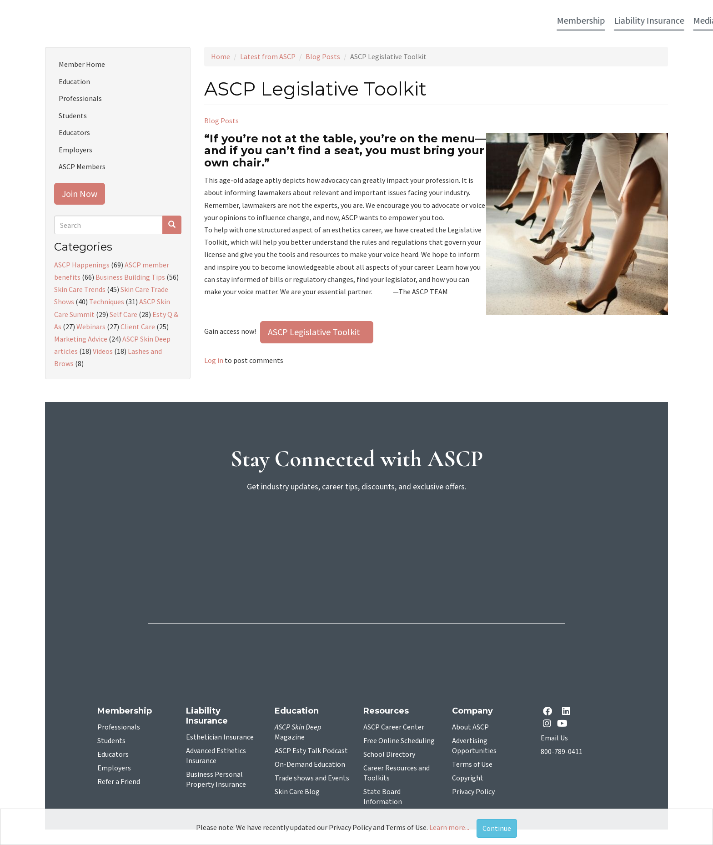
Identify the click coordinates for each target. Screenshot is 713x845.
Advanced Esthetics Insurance (216, 756)
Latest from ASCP (268, 56)
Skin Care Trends (79, 289)
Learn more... (449, 827)
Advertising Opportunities (474, 746)
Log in (213, 360)
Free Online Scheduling (399, 741)
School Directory (389, 754)
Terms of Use (472, 764)
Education (74, 81)
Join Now (79, 193)
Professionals (80, 98)
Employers (75, 149)
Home (220, 56)
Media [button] (289, 21)
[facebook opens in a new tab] (549, 712)
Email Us (554, 738)
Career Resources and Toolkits (396, 773)
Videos (103, 351)
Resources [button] (477, 21)
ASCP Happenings (82, 264)
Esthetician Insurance (220, 737)
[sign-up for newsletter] (356, 534)
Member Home (82, 64)
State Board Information (382, 797)
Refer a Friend (118, 782)
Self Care (123, 314)
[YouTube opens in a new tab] (564, 723)
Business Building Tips (130, 277)
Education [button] (429, 21)
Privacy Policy (473, 792)
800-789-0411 (561, 752)
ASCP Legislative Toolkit (317, 331)
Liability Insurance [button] (234, 21)
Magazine (298, 732)
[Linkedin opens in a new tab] (568, 712)
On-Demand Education (310, 764)
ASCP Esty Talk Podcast (311, 751)
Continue (496, 828)
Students (73, 115)
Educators (74, 132)
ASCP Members (82, 166)
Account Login (539, 21)
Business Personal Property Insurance (216, 780)
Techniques (106, 301)
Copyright (467, 778)
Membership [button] (166, 21)
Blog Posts (323, 56)
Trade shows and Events (312, 778)
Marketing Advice (80, 338)
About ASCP (470, 727)
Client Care (138, 326)
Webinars (90, 326)
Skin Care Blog (297, 792)
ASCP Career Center (393, 727)
